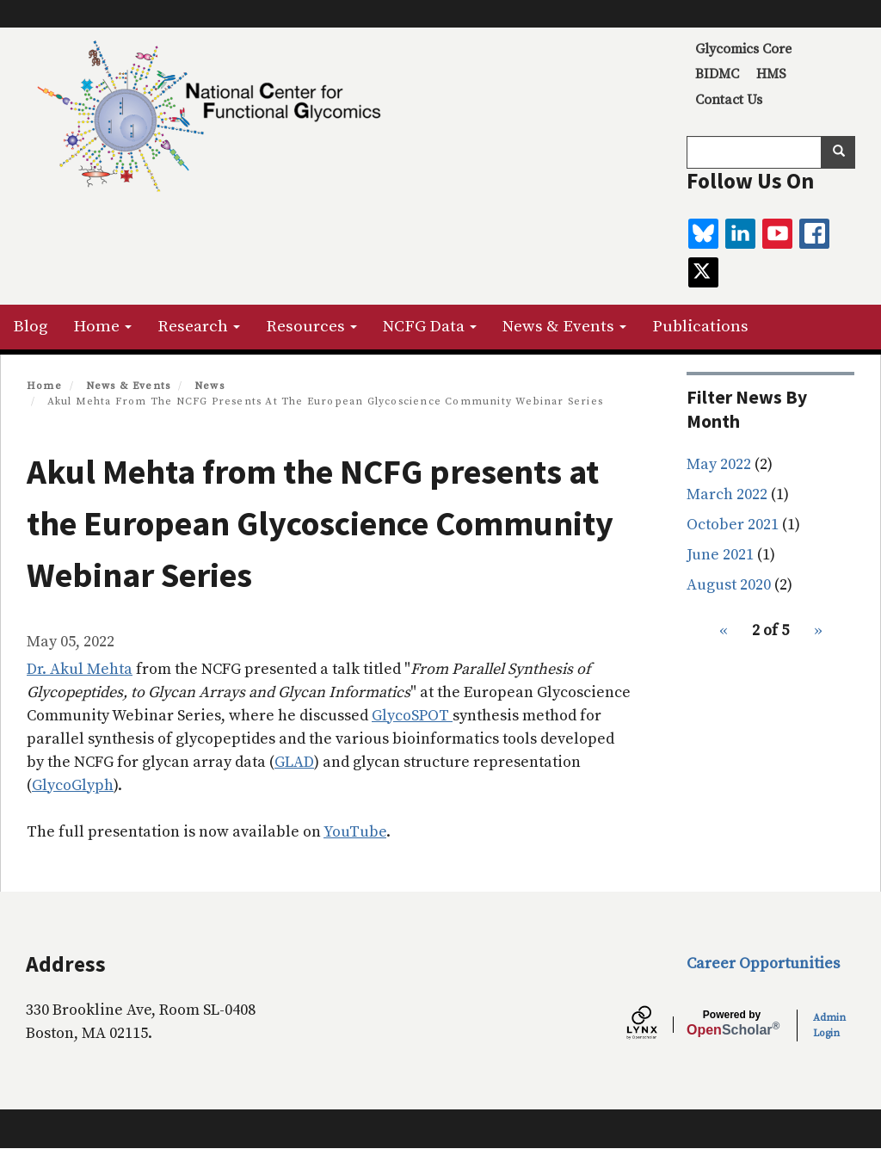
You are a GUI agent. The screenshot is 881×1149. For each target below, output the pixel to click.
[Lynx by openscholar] (656, 1025)
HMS (771, 74)
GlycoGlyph (73, 785)
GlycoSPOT (412, 716)
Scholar (732, 1023)
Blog (30, 327)
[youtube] (777, 234)
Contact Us (728, 99)
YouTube (354, 832)
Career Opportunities (763, 963)
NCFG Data (430, 327)
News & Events (564, 327)
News (209, 386)
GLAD (294, 762)
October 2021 (733, 524)
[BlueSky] (703, 234)
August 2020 (729, 585)
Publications (700, 327)
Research (198, 327)
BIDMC (717, 74)
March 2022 (727, 494)
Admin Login (829, 1025)
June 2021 (720, 555)
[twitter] (703, 272)
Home (102, 327)
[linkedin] (740, 234)
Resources (311, 327)
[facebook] (814, 234)
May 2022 (719, 464)
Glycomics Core (743, 49)
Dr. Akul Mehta (79, 669)
